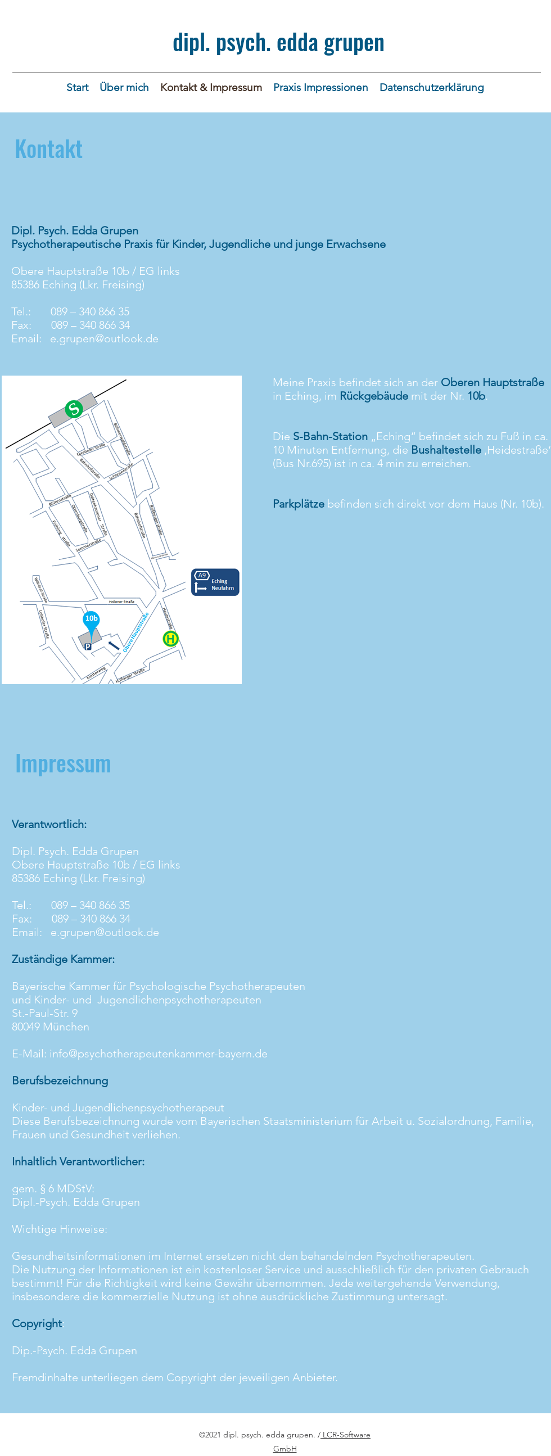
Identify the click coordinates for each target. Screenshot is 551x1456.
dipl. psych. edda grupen (279, 41)
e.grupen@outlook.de (104, 338)
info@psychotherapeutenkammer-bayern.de (158, 1053)
